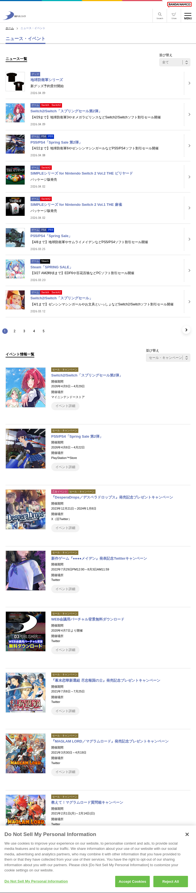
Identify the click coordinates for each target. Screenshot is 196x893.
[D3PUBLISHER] (14, 18)
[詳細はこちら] (187, 83)
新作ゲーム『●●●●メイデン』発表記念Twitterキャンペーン (99, 558)
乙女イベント (59, 491)
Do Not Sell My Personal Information (36, 884)
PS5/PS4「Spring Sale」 (51, 236)
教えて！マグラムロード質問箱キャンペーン (87, 802)
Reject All (170, 885)
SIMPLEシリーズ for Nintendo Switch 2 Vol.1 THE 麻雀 (76, 205)
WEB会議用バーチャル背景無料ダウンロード (87, 619)
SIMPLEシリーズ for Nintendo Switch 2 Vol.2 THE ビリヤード (81, 173)
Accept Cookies (132, 885)
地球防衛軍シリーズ (46, 80)
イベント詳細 (65, 406)
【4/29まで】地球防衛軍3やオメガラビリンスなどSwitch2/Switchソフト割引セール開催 (95, 117)
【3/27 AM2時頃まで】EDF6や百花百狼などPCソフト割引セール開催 (82, 273)
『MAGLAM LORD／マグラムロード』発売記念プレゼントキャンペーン (110, 741)
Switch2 (56, 105)
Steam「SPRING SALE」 (51, 267)
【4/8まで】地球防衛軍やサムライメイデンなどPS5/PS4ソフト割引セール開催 (89, 242)
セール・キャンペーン (64, 369)
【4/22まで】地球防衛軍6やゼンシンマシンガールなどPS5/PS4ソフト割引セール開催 (94, 148)
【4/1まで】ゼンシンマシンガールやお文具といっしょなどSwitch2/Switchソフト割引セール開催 (102, 304)
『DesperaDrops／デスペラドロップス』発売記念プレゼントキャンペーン (112, 497)
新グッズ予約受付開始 (47, 86)
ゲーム (35, 105)
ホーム (10, 28)
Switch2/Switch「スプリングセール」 (61, 298)
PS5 (50, 136)
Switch (45, 105)
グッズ (35, 74)
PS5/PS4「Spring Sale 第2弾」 (56, 142)
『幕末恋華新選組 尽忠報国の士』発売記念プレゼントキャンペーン (105, 680)
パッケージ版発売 (43, 179)
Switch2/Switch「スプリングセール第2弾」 (66, 111)
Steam (45, 261)
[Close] (187, 838)
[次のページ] (186, 330)
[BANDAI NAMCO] (179, 4)
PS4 (43, 136)
